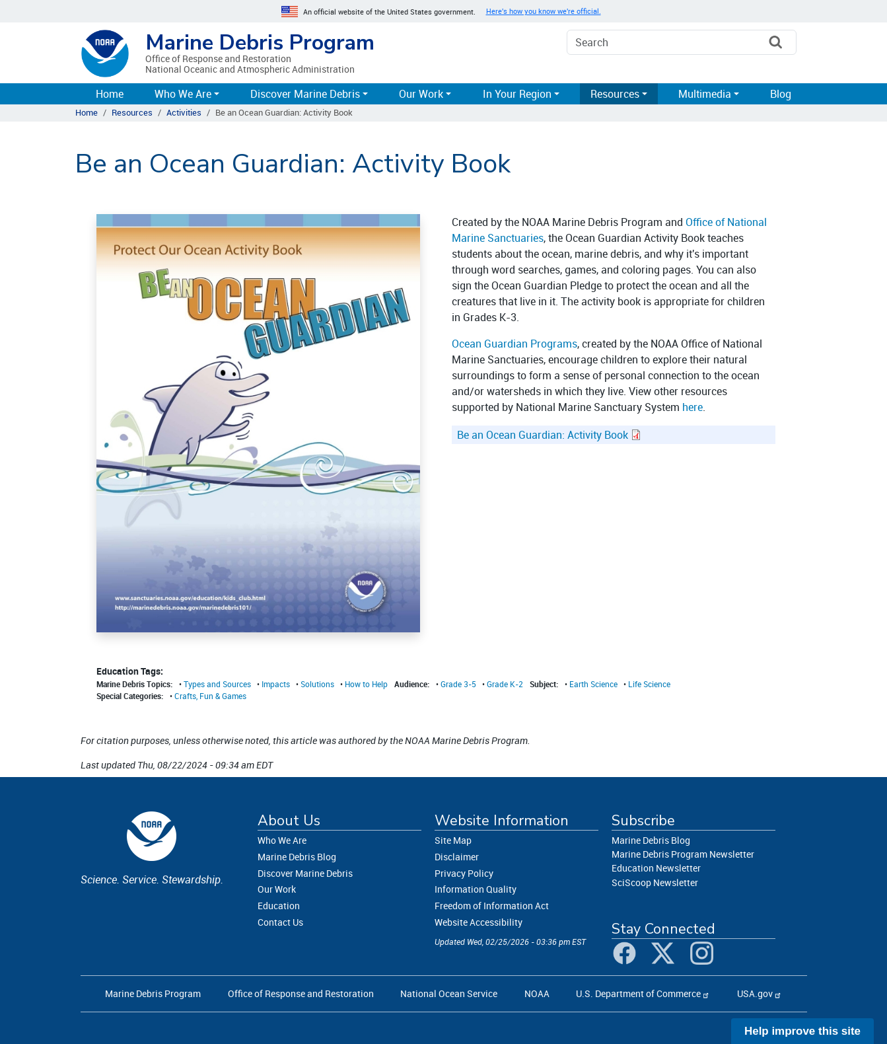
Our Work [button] (421, 94)
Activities (183, 112)
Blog (780, 94)
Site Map (453, 840)
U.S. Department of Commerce (638, 993)
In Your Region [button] (517, 94)
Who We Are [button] (183, 94)
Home (110, 94)
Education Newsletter (656, 868)
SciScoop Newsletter (655, 882)
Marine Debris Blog (297, 856)
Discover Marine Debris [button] (305, 94)
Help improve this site (802, 1031)
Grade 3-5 (458, 684)
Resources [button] (614, 94)
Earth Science (593, 684)
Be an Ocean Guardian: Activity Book (542, 435)
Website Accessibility (478, 922)
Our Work (277, 889)
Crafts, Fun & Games (210, 695)
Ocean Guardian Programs (514, 343)
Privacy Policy (464, 873)
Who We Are (282, 840)
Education (279, 905)
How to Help (366, 684)
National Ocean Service (448, 993)
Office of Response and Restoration (301, 993)
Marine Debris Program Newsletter (683, 854)
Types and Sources (217, 684)
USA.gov (755, 993)
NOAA (537, 993)
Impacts (276, 684)
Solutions (317, 684)
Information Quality (475, 889)
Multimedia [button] (704, 94)
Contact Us (280, 922)
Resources (132, 112)
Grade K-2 (505, 684)
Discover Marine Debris (305, 873)
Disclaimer (457, 856)
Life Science (649, 684)
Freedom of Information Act (492, 905)
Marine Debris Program (259, 42)
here (692, 407)
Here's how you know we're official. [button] (543, 11)
